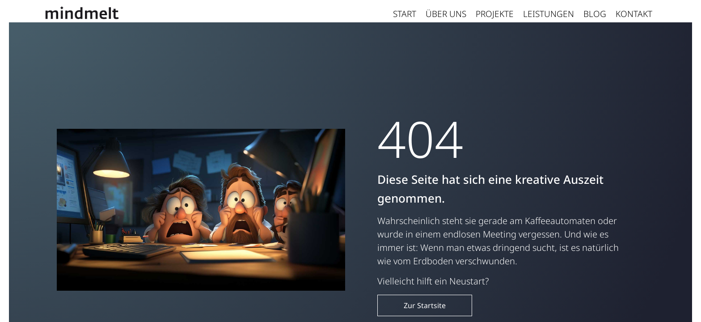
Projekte (495, 14)
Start (404, 14)
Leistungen (548, 14)
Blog (594, 14)
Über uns (446, 14)
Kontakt (634, 14)
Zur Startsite (425, 305)
